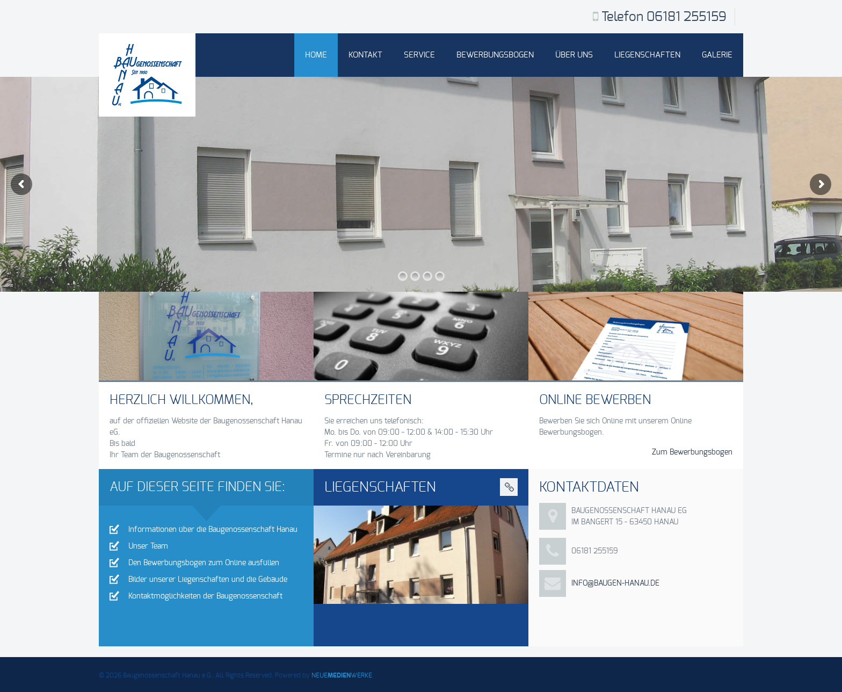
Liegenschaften (647, 55)
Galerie (717, 55)
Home (316, 55)
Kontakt (365, 55)
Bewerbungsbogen (495, 55)
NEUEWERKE (341, 675)
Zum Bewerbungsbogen (692, 452)
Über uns (574, 55)
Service (419, 55)
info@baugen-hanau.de (615, 583)
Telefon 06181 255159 (664, 17)
